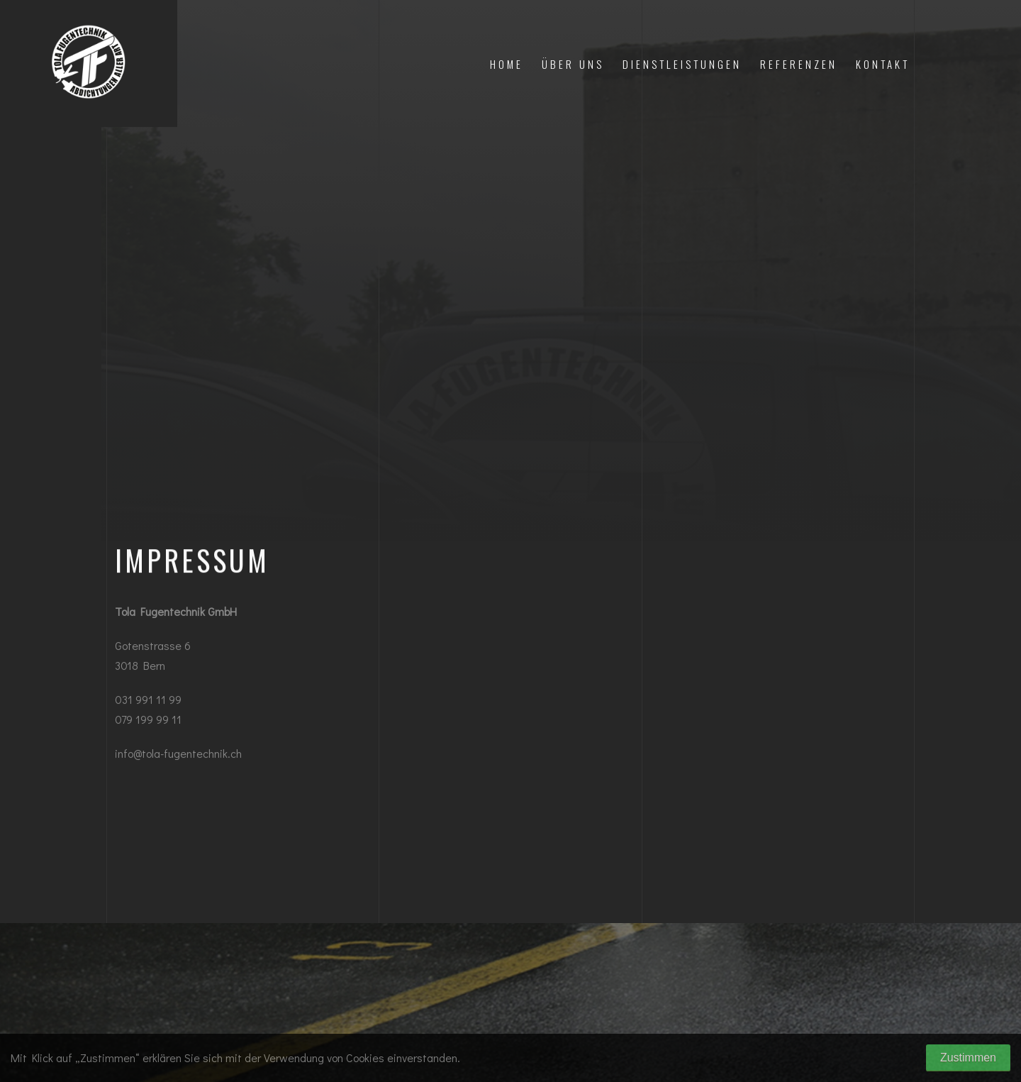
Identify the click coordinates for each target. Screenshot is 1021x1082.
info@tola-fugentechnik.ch (178, 756)
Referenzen (798, 64)
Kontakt (883, 64)
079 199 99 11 (148, 721)
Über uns (573, 64)
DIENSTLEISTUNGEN (682, 64)
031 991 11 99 (148, 702)
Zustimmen (968, 1057)
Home (506, 64)
